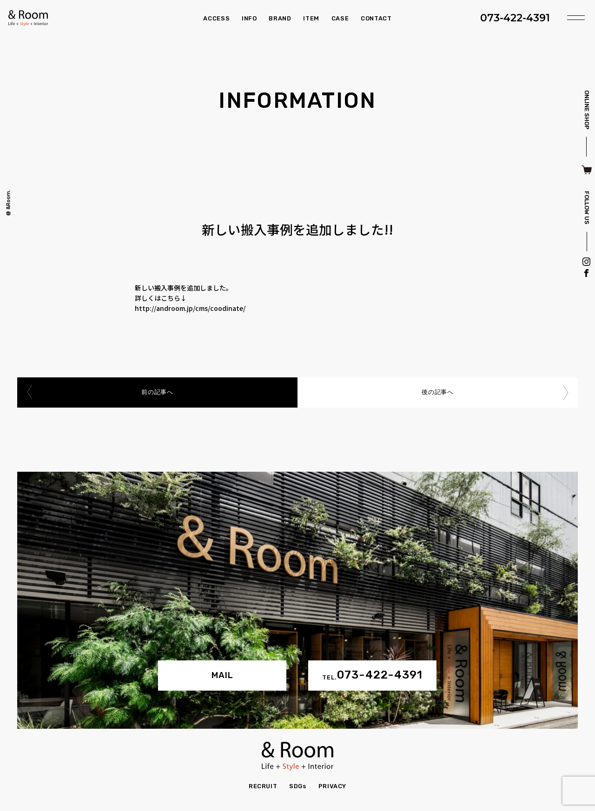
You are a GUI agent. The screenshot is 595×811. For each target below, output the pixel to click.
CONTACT (376, 18)
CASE (340, 18)
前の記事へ (157, 392)
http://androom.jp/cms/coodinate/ (190, 308)
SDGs (297, 786)
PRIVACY (332, 786)
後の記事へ (437, 392)
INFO (249, 18)
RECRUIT (263, 786)
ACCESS (216, 18)
